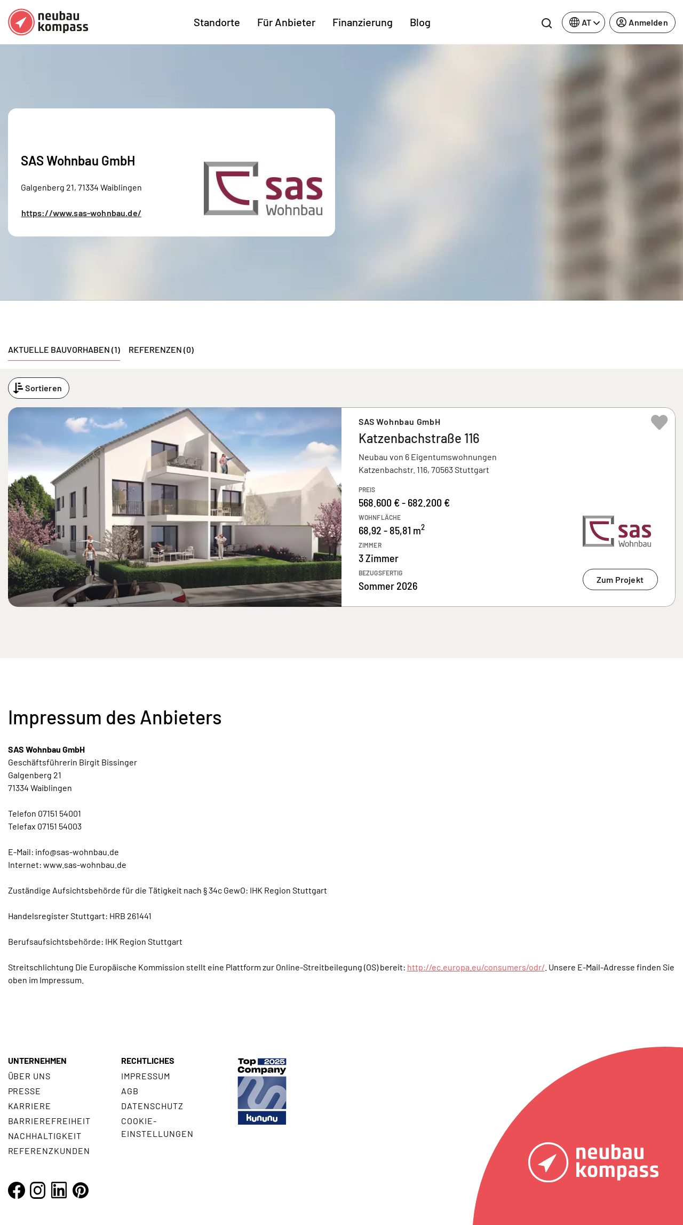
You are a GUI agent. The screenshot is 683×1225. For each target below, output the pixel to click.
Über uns (29, 1076)
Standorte (217, 21)
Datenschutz (152, 1106)
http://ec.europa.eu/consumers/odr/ (476, 967)
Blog (420, 21)
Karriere (30, 1106)
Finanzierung (362, 21)
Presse (25, 1091)
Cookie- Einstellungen (157, 1127)
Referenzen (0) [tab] (161, 349)
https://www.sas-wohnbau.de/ (81, 213)
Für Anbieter (286, 21)
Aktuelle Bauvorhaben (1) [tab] (64, 349)
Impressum (145, 1076)
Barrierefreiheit (49, 1121)
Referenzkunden (49, 1150)
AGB (130, 1091)
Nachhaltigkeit (45, 1136)
